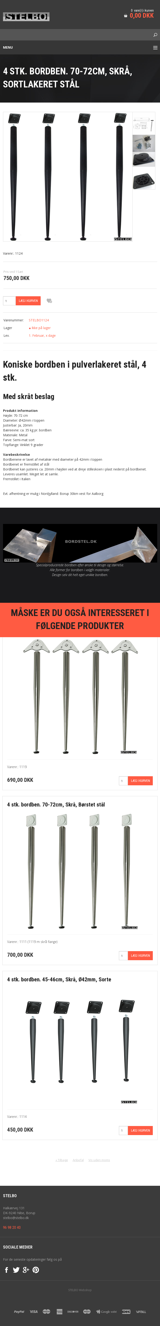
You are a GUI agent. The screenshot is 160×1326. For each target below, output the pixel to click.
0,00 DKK (142, 15)
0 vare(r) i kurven (142, 10)
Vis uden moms (99, 1160)
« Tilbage (62, 1160)
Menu (8, 47)
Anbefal (78, 1160)
